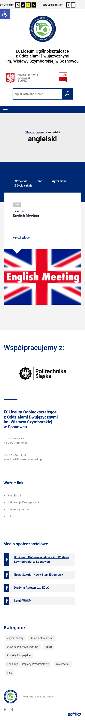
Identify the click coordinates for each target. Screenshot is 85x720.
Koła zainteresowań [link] (41, 638)
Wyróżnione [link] (59, 181)
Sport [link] (49, 646)
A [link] (18, 5)
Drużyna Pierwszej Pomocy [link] (22, 646)
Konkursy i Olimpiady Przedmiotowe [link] (28, 664)
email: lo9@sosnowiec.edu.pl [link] (23, 459)
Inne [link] (39, 181)
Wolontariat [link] (62, 664)
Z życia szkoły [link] (23, 185)
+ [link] (68, 5)
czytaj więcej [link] (21, 237)
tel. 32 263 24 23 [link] (15, 455)
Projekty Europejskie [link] (19, 655)
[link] (5, 14)
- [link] (73, 5)
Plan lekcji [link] (14, 495)
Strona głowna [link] (35, 132)
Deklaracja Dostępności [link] (23, 502)
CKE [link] (10, 516)
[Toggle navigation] (5, 109)
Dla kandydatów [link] (18, 509)
